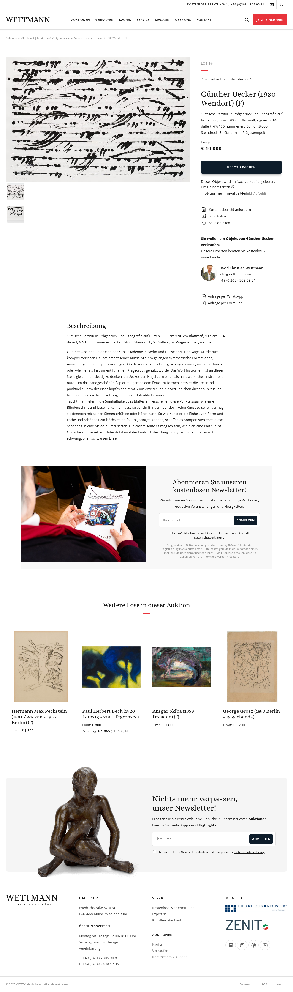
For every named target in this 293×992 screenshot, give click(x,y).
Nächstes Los (241, 79)
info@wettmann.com (235, 274)
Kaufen (125, 19)
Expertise (159, 914)
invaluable (236, 193)
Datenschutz (248, 984)
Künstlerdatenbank (167, 920)
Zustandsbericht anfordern (226, 209)
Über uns (183, 19)
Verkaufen (104, 19)
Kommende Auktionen (169, 956)
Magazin (162, 19)
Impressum (279, 984)
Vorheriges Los (213, 79)
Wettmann (28, 19)
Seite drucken (215, 222)
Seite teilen (213, 216)
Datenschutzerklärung (209, 537)
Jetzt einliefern (270, 19)
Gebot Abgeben (241, 167)
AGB (264, 984)
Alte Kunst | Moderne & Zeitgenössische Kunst (51, 38)
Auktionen (80, 19)
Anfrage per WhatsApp (222, 296)
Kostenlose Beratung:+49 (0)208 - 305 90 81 (225, 4)
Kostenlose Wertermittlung (173, 907)
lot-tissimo (212, 193)
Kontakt (203, 19)
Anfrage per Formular (221, 303)
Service (143, 19)
